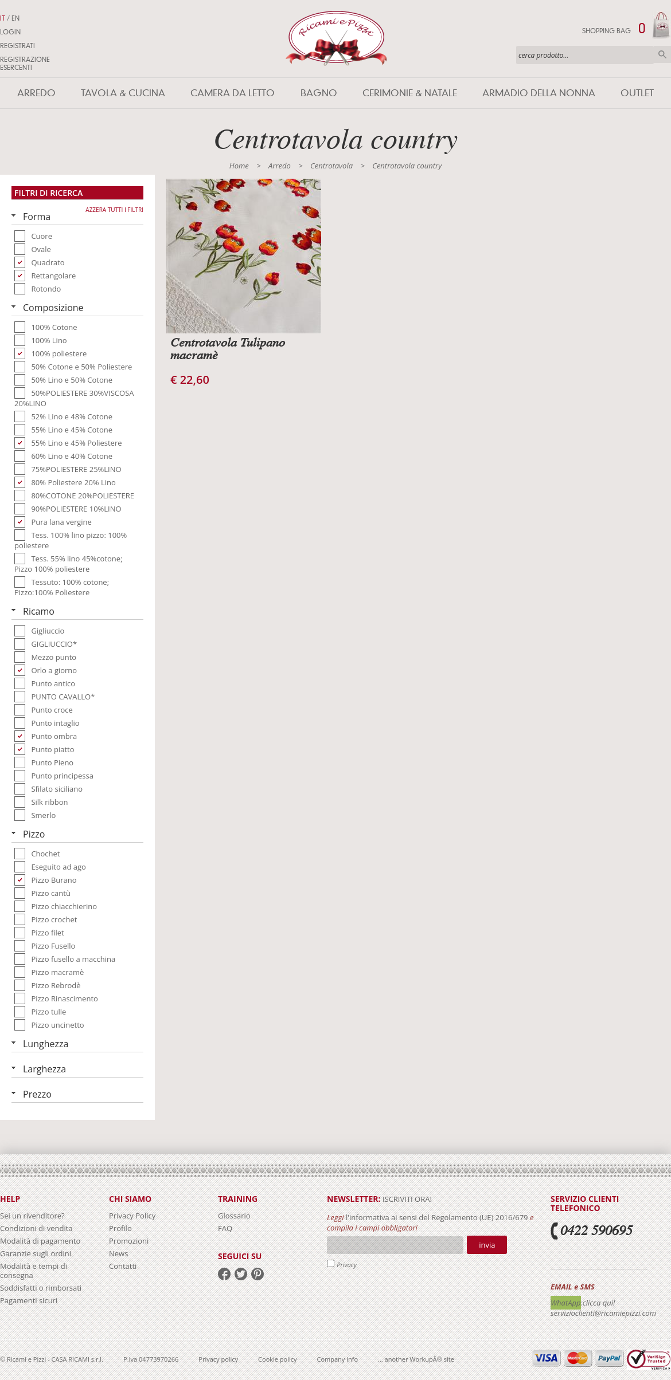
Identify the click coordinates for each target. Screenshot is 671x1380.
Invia (487, 1245)
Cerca (662, 54)
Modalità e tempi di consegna (33, 1270)
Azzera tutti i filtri (114, 210)
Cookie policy (277, 1359)
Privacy (347, 1264)
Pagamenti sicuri (28, 1300)
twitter (241, 1274)
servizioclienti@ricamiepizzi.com (603, 1313)
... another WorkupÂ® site (416, 1359)
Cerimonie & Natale (409, 93)
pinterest (257, 1274)
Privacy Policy (132, 1215)
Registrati (17, 46)
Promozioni (129, 1241)
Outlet (637, 93)
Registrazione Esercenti (25, 64)
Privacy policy (218, 1359)
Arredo (36, 93)
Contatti (122, 1266)
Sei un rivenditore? (32, 1215)
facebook (224, 1274)
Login (10, 32)
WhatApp (566, 1303)
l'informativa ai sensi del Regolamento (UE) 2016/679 (437, 1217)
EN (15, 18)
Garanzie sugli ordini (35, 1253)
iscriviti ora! (406, 1199)
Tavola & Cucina (123, 93)
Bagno (319, 93)
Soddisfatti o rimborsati (40, 1288)
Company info (337, 1359)
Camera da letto (232, 93)
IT (2, 18)
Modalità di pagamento (40, 1241)
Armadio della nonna (538, 93)
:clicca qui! (598, 1303)
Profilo (120, 1228)
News (118, 1253)
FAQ (225, 1228)
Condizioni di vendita (36, 1228)
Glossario (234, 1215)
